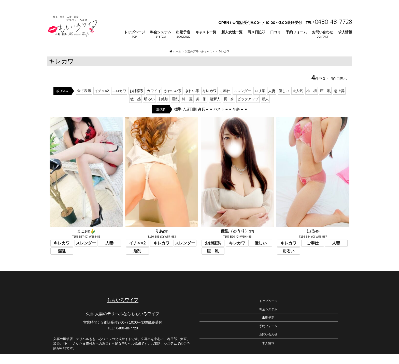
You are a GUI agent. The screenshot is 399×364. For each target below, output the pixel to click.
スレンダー (242, 101)
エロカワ (119, 101)
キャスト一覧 (206, 32)
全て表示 (84, 101)
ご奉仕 (225, 101)
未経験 (163, 109)
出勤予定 (183, 32)
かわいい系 (173, 101)
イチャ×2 (101, 101)
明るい (149, 109)
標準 (177, 119)
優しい (284, 101)
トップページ (134, 32)
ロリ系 (259, 101)
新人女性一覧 (232, 32)
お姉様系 (137, 101)
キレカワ (209, 101)
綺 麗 (187, 109)
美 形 (201, 109)
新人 (265, 109)
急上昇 (339, 101)
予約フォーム (296, 32)
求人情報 (345, 32)
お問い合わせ (322, 32)
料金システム (160, 32)
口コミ (275, 32)
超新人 (215, 109)
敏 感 (135, 109)
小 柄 (311, 101)
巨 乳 (325, 101)
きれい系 (192, 101)
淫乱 (175, 109)
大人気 (297, 101)
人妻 (271, 101)
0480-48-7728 (127, 338)
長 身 (229, 109)
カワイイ (154, 101)
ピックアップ (248, 109)
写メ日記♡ (256, 32)
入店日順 (190, 119)
